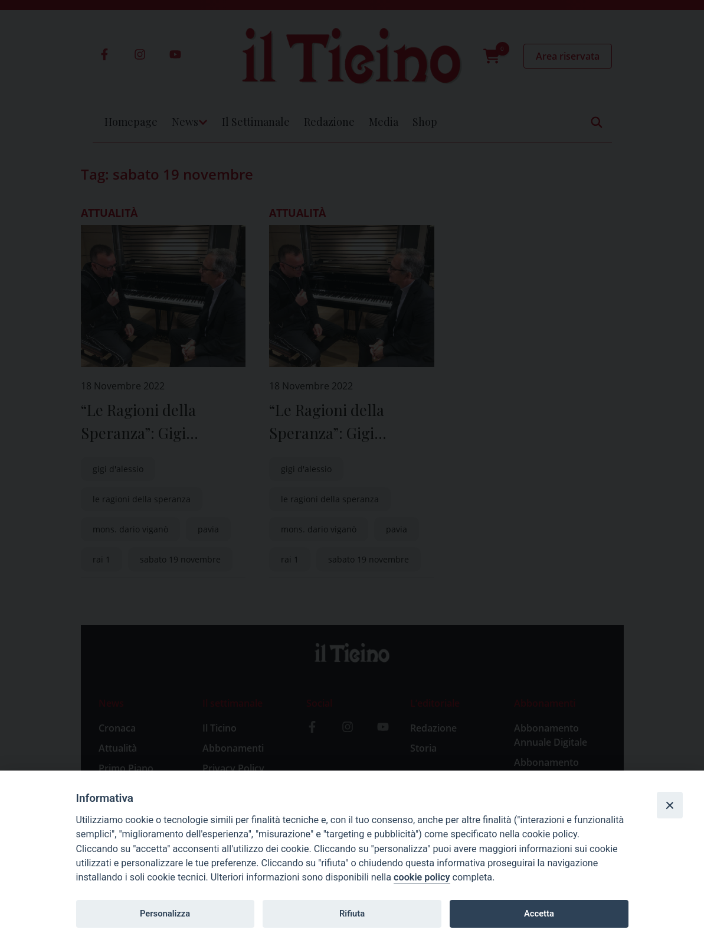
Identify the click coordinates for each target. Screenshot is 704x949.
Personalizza (165, 913)
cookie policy (422, 877)
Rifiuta (352, 913)
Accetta (539, 913)
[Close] (670, 805)
